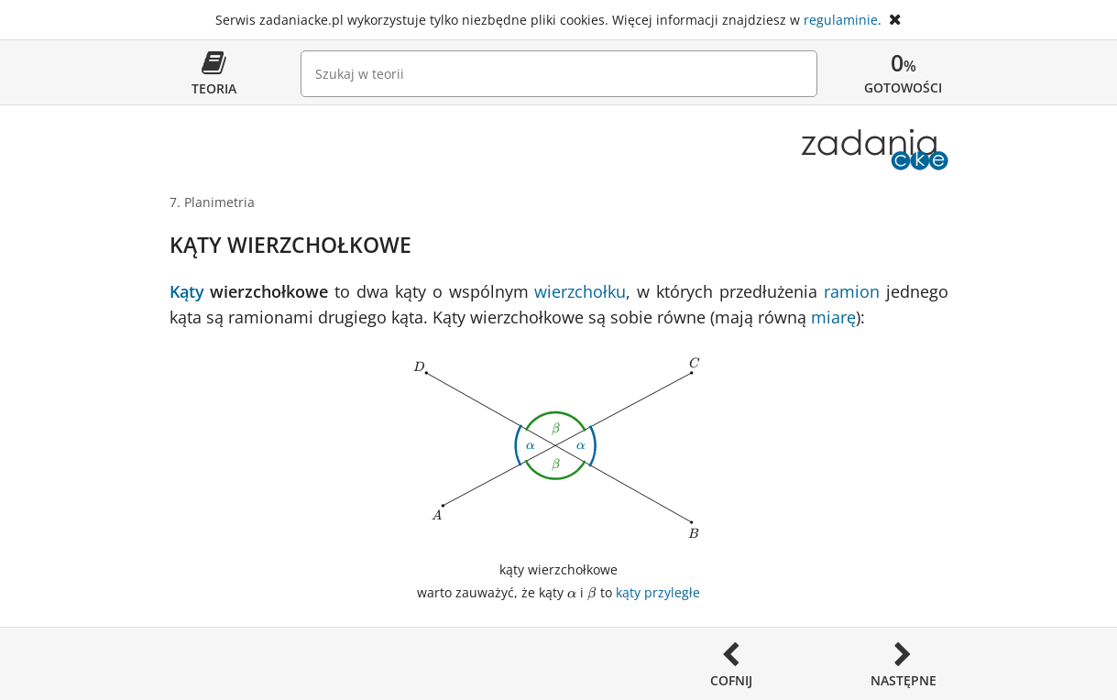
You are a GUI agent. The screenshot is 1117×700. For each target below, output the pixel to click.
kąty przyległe (658, 592)
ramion (852, 291)
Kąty (187, 291)
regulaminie (841, 19)
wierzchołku (580, 291)
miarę (833, 317)
